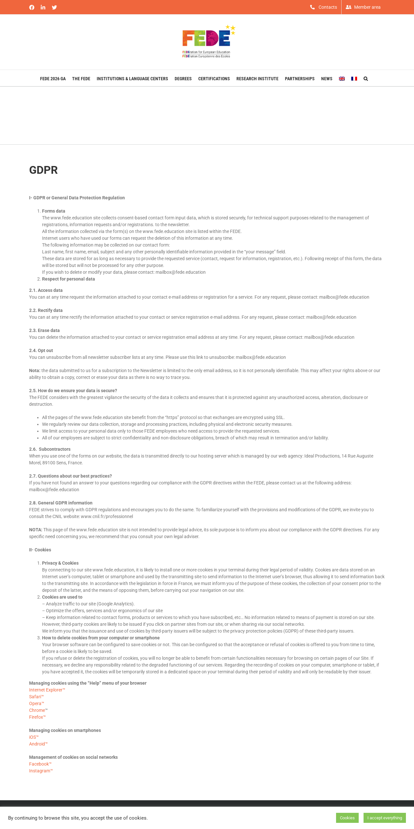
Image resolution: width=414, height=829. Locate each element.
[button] (366, 78)
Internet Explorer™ (47, 689)
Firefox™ (37, 717)
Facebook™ (40, 764)
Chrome (37, 710)
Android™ (38, 743)
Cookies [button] (347, 817)
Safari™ (36, 696)
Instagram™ (41, 770)
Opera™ (36, 703)
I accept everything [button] (384, 817)
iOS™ (34, 737)
